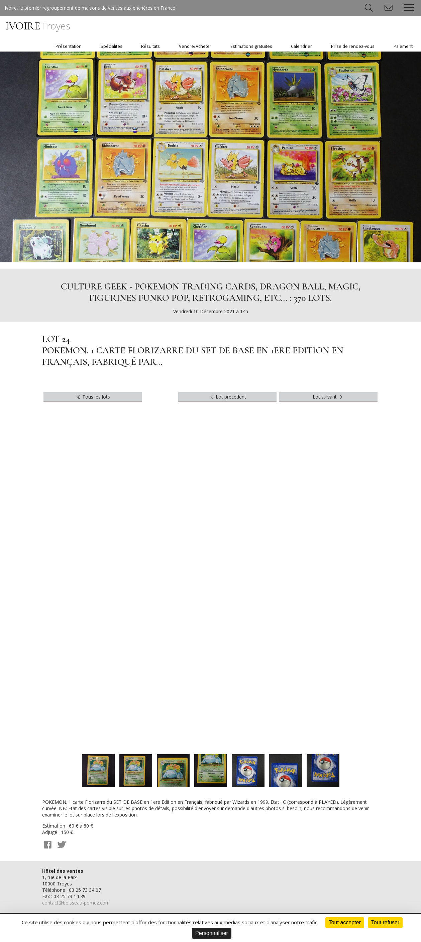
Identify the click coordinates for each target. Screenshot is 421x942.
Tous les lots (92, 397)
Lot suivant (328, 397)
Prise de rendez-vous (353, 46)
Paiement (403, 46)
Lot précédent (227, 397)
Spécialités (111, 46)
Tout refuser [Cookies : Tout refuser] (385, 922)
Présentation (69, 46)
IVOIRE (37, 25)
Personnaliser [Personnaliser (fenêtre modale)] (211, 933)
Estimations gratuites (251, 46)
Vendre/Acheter (195, 46)
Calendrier (301, 46)
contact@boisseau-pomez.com (76, 903)
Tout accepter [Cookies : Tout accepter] (345, 922)
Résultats (150, 46)
